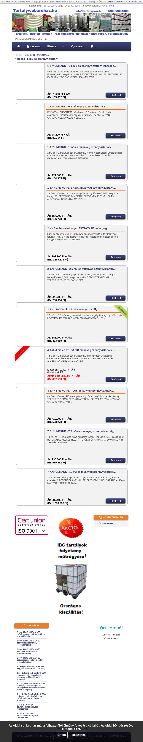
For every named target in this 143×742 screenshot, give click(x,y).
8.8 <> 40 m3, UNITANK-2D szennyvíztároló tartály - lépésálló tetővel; (28, 651)
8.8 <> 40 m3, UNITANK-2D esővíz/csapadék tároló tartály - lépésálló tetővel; (31, 660)
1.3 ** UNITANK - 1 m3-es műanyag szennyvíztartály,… (80, 147)
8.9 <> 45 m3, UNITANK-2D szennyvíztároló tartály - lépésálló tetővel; (28, 643)
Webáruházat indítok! (127, 1)
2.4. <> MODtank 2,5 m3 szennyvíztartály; (72, 309)
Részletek (79, 734)
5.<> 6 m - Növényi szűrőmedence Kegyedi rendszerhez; (27, 707)
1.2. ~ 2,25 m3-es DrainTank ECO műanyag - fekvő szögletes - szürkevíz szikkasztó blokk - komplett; (31, 676)
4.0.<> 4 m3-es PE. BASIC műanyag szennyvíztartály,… (81, 350)
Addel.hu (9, 1)
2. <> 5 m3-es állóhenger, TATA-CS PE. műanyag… (78, 228)
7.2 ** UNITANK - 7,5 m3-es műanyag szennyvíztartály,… (81, 431)
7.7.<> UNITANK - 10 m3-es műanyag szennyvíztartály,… (82, 471)
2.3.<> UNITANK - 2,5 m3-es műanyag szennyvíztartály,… (82, 268)
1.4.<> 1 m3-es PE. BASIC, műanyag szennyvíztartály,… (81, 187)
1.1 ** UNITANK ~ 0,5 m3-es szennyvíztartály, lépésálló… (82, 65)
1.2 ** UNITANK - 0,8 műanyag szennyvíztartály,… (77, 106)
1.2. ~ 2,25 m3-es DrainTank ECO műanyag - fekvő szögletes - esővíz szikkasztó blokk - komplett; (31, 697)
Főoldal (18, 55)
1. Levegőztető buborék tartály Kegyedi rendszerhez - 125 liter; (31, 667)
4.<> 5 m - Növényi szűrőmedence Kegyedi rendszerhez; (27, 715)
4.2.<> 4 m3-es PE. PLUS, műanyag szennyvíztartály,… (81, 390)
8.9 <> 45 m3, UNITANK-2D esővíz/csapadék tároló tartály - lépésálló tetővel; (31, 634)
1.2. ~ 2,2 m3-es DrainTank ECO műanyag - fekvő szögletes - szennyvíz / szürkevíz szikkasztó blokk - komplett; (31, 687)
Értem (61, 734)
